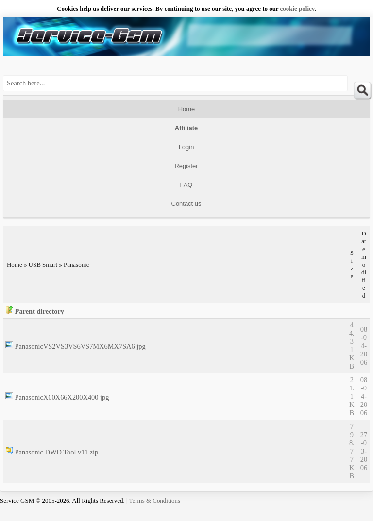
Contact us (186, 203)
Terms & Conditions (155, 500)
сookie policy (297, 8)
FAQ (186, 184)
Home (186, 109)
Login (186, 147)
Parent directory (39, 311)
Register (186, 165)
